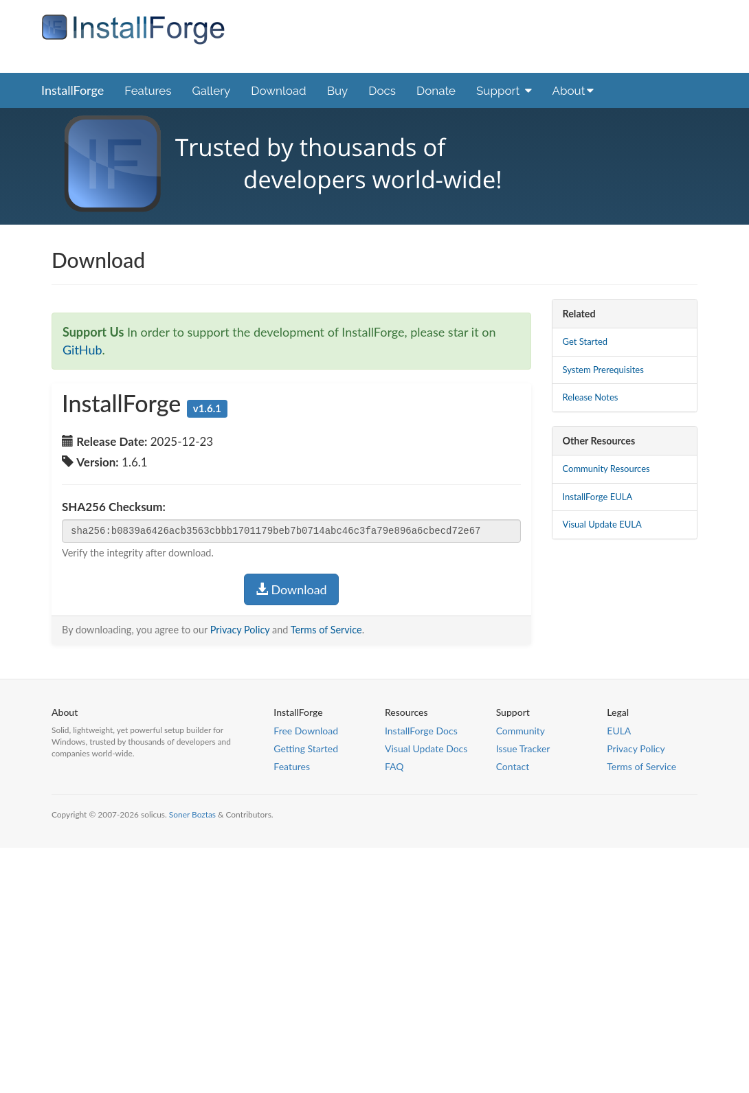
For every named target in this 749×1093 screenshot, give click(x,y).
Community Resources (606, 468)
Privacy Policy (240, 629)
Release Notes (590, 397)
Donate (436, 91)
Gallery (211, 91)
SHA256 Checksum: (114, 506)
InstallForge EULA (598, 496)
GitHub (82, 349)
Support (504, 91)
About (573, 91)
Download (278, 91)
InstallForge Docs (421, 730)
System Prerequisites (603, 369)
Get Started (585, 341)
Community (520, 730)
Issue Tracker (523, 748)
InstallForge (72, 90)
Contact (513, 766)
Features (147, 91)
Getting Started (305, 748)
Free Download (305, 730)
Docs (382, 91)
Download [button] (291, 589)
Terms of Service (326, 629)
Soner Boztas (192, 814)
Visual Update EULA (602, 524)
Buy (337, 91)
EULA (619, 730)
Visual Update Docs (426, 748)
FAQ (394, 766)
